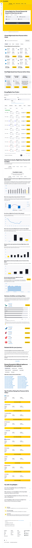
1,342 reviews (10, 306)
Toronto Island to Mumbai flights (9, 386)
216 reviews (10, 334)
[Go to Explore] (1, 11)
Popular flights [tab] (22, 370)
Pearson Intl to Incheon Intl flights (9, 379)
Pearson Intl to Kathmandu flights (22, 384)
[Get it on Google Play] (26, 534)
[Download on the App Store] (26, 536)
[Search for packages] (1, 9)
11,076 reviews (10, 343)
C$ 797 (19, 13)
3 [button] (24, 155)
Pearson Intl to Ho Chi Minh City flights (10, 385)
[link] (8, 87)
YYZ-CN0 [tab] (9, 176)
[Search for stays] (1, 5)
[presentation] (22, 13)
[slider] (23, 103)
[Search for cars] (1, 7)
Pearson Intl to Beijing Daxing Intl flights (23, 385)
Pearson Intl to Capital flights (8, 383)
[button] (1, 1)
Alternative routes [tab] (7, 368)
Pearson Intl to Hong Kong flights (22, 377)
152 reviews (10, 329)
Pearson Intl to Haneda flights (8, 377)
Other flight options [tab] (15, 370)
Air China (9, 336)
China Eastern (10, 331)
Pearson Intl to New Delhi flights (9, 376)
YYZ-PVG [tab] (14, 166)
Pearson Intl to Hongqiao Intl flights (22, 379)
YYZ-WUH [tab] (9, 166)
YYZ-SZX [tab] (21, 166)
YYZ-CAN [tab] (25, 166)
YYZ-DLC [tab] (17, 166)
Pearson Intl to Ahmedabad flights (22, 383)
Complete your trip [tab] (14, 368)
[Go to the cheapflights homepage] (6, 1)
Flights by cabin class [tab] (8, 370)
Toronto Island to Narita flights (9, 384)
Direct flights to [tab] (21, 368)
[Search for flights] (1, 4)
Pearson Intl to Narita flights (21, 376)
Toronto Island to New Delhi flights (22, 378)
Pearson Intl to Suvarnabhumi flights (9, 378)
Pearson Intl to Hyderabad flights (22, 386)
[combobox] (16, 14)
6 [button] (28, 155)
